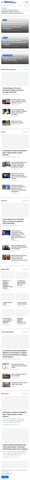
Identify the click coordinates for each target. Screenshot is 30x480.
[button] (2, 2)
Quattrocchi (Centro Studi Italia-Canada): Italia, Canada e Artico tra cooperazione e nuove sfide (19, 258)
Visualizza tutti (25, 69)
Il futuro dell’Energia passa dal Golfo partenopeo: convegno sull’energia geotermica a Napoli (19, 165)
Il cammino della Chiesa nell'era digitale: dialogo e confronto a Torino (19, 101)
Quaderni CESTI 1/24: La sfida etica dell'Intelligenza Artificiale (8, 320)
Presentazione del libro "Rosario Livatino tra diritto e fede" (19, 366)
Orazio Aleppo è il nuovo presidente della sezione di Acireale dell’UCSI (13, 90)
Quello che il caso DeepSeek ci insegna (17, 121)
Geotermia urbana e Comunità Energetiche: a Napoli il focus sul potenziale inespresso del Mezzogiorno (12, 11)
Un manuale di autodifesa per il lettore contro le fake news (21, 283)
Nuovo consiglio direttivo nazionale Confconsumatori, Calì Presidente (19, 247)
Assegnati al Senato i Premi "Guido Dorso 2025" (19, 383)
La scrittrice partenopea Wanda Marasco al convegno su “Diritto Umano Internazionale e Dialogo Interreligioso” (15, 354)
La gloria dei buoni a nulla (7, 303)
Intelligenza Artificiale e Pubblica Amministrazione (21, 320)
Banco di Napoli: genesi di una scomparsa (18, 374)
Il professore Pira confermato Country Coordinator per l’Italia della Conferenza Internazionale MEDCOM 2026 (18, 234)
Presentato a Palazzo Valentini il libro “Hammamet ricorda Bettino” (15, 153)
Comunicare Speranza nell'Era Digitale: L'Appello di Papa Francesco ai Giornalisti (19, 112)
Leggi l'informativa (6, 473)
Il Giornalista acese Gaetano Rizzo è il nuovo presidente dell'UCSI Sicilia (13, 221)
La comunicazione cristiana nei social (22, 303)
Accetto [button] (5, 477)
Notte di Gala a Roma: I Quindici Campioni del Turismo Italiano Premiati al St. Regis (19, 176)
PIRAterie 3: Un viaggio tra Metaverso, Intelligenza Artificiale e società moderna (8, 284)
